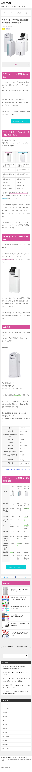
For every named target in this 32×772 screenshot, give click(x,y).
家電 (3, 28)
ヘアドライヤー (7, 708)
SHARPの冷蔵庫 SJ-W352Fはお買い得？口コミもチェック (19, 590)
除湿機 (8, 28)
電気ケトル (6, 748)
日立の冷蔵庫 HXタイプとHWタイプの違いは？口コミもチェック (24, 646)
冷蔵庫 (5, 712)
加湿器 (5, 716)
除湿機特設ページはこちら (21, 121)
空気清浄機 (6, 736)
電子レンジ (6, 744)
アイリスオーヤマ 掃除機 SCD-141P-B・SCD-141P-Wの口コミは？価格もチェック (20, 634)
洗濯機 (5, 732)
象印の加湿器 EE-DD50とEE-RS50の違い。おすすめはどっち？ (20, 615)
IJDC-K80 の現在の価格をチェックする (17, 469)
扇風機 (5, 724)
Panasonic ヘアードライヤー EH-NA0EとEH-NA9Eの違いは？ (9, 646)
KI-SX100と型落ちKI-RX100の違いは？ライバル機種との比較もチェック (20, 598)
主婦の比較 (6, 2)
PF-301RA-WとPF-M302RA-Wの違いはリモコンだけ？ (20, 607)
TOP (7, 757)
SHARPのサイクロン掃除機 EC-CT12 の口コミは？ (20, 624)
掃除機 (5, 728)
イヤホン (5, 704)
